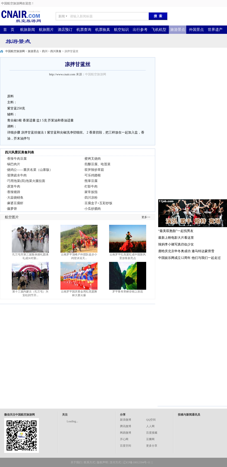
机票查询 (83, 30)
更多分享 (151, 445)
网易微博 (125, 432)
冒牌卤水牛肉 (17, 175)
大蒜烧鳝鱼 (15, 197)
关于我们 (76, 462)
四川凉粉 (91, 197)
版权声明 (102, 462)
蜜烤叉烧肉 (93, 158)
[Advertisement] (178, 126)
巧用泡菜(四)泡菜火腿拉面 (26, 181)
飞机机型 (158, 30)
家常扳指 (91, 192)
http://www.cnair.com (62, 74)
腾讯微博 (125, 426)
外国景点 (196, 30)
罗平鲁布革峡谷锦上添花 (127, 291)
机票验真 (102, 30)
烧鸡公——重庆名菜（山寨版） (30, 170)
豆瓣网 (150, 439)
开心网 (124, 439)
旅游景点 (177, 30)
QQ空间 (151, 419)
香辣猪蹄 (13, 192)
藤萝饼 (12, 208)
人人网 (150, 426)
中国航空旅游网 (15, 51)
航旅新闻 (27, 30)
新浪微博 (125, 419)
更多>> (146, 217)
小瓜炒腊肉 (93, 208)
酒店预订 (65, 30)
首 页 (8, 30)
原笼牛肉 (13, 186)
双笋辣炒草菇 (94, 170)
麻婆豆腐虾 (15, 203)
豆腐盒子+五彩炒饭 (98, 203)
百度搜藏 (151, 432)
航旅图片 (46, 30)
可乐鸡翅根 (93, 175)
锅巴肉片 (13, 164)
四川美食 (55, 51)
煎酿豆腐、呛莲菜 (97, 164)
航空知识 (121, 30)
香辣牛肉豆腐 (17, 158)
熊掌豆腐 (91, 181)
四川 (44, 51)
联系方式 (89, 462)
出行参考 (140, 30)
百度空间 (125, 445)
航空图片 (12, 217)
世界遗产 (215, 30)
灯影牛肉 (91, 186)
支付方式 (115, 462)
